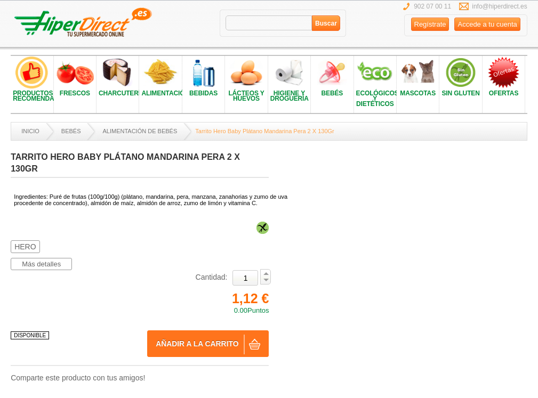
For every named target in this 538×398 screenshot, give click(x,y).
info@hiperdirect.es (499, 6)
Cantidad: (212, 277)
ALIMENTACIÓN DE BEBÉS (139, 131)
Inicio (30, 131)
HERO (25, 246)
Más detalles (41, 264)
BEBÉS (71, 131)
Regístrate (430, 24)
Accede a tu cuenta (487, 24)
